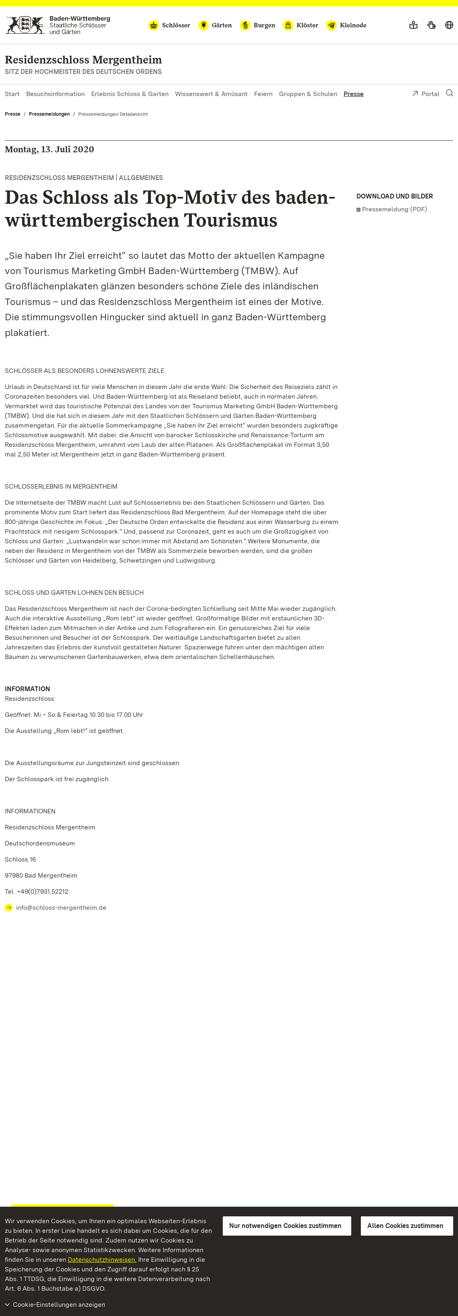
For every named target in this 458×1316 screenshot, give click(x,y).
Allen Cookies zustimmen (405, 1226)
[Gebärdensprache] (431, 25)
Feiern (263, 94)
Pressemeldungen (49, 114)
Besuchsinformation (55, 94)
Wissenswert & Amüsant (211, 94)
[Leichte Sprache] (413, 25)
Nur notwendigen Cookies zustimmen (285, 1226)
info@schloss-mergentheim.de (61, 907)
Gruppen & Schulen (308, 94)
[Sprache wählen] (449, 25)
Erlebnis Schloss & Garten (130, 94)
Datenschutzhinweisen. (102, 1259)
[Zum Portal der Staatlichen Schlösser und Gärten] (57, 25)
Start (12, 94)
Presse (354, 94)
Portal (426, 94)
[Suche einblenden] (449, 93)
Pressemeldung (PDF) (394, 209)
